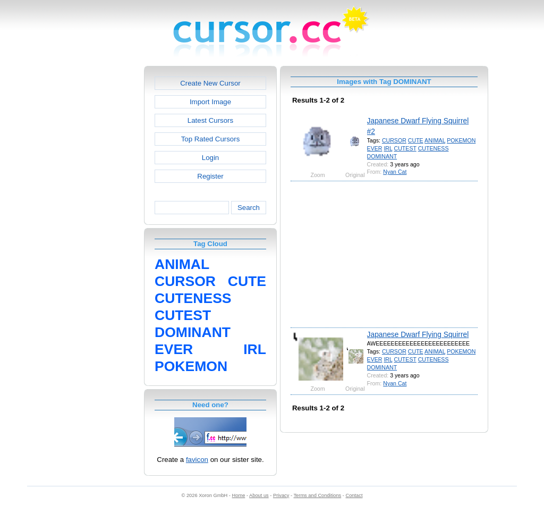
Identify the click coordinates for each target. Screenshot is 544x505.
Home (238, 495)
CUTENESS (433, 148)
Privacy (281, 495)
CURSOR (394, 140)
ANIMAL (434, 140)
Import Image (210, 102)
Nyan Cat (394, 172)
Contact (354, 495)
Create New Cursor (210, 83)
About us (259, 495)
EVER (374, 148)
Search (248, 208)
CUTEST (405, 148)
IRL (388, 148)
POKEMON (461, 140)
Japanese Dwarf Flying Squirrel (418, 334)
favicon (197, 460)
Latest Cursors (210, 120)
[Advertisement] (98, 225)
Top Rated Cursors (210, 139)
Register (210, 176)
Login (210, 158)
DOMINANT (382, 156)
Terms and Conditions (317, 495)
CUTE (415, 140)
